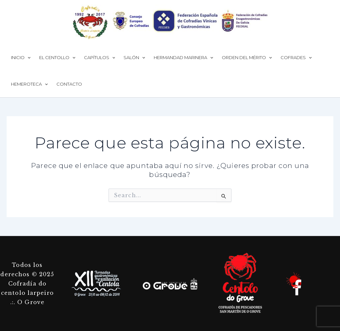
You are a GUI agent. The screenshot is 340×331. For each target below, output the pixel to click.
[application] (28, 57)
